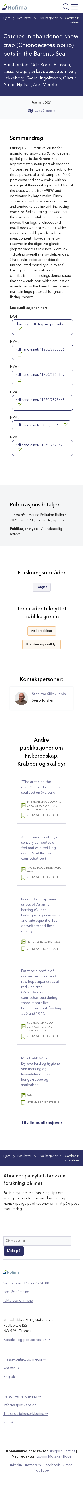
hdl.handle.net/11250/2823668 (40, 402)
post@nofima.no (16, 1292)
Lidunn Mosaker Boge (54, 1456)
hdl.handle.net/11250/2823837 (40, 377)
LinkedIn (15, 1465)
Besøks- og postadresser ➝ (26, 1340)
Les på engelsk (42, 110)
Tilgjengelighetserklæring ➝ (25, 1414)
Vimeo (67, 1465)
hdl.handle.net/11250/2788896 (40, 352)
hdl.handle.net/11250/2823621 (40, 448)
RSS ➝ (8, 1422)
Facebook (52, 1465)
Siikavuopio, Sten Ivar (53, 72)
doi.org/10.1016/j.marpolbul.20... (42, 327)
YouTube (41, 1470)
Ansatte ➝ (11, 1368)
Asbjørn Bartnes (62, 1451)
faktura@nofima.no (18, 1301)
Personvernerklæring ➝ (22, 1396)
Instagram (33, 1465)
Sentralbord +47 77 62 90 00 (26, 1283)
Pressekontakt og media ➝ (24, 1359)
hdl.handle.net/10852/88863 (42, 425)
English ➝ (11, 1377)
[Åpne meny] (65, 7)
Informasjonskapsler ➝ (21, 1405)
